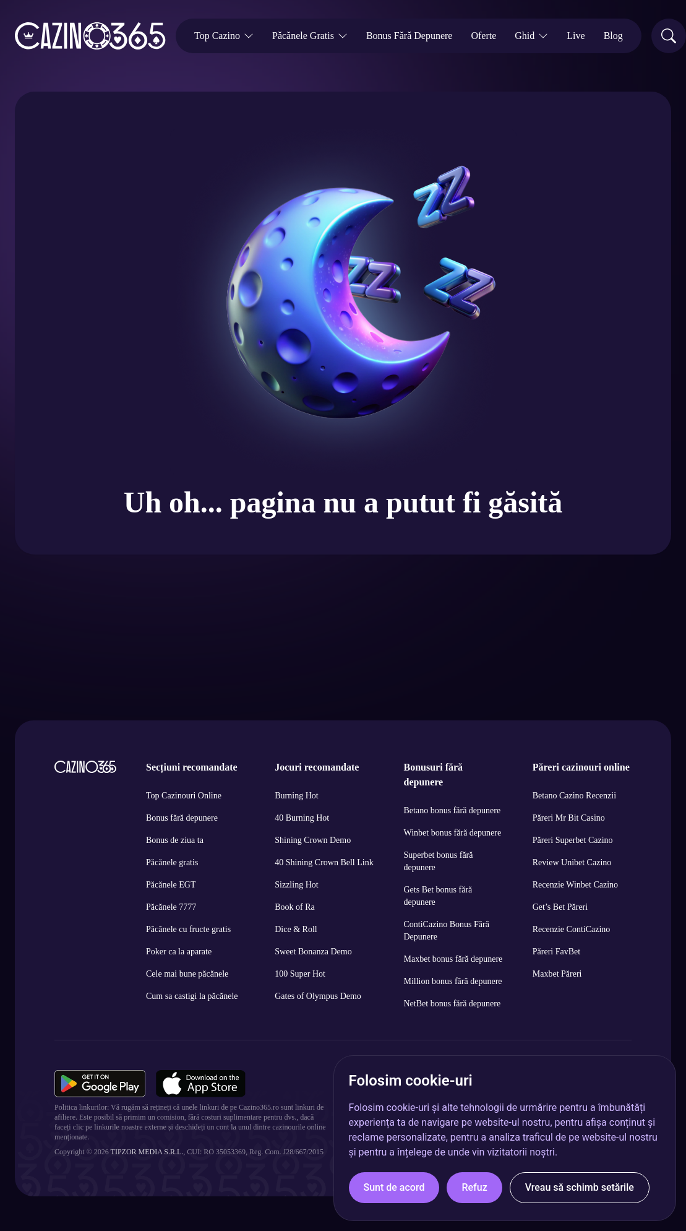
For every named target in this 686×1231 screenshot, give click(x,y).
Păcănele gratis (172, 862)
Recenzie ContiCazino (572, 929)
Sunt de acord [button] (394, 1187)
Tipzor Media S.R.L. (147, 1151)
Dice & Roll (296, 929)
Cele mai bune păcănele (187, 973)
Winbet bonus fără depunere (453, 832)
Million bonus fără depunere (453, 981)
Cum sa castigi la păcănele (192, 996)
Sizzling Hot (296, 884)
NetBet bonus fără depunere (452, 1003)
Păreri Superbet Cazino (573, 840)
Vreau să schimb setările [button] (579, 1187)
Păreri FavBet (556, 951)
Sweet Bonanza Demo (313, 951)
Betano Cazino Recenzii (574, 795)
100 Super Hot (300, 973)
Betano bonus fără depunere (452, 810)
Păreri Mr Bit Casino (569, 818)
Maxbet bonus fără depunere (453, 959)
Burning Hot (296, 795)
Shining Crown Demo (313, 840)
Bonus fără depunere (182, 818)
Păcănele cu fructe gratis (188, 929)
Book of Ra (295, 907)
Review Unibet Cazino (572, 862)
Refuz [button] (474, 1187)
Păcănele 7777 (171, 907)
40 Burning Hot (302, 818)
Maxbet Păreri (557, 973)
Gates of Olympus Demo (318, 996)
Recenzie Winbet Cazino (575, 884)
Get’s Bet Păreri (560, 907)
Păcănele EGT (170, 884)
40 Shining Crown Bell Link (324, 862)
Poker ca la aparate (179, 951)
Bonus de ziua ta (175, 840)
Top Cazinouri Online (183, 795)
